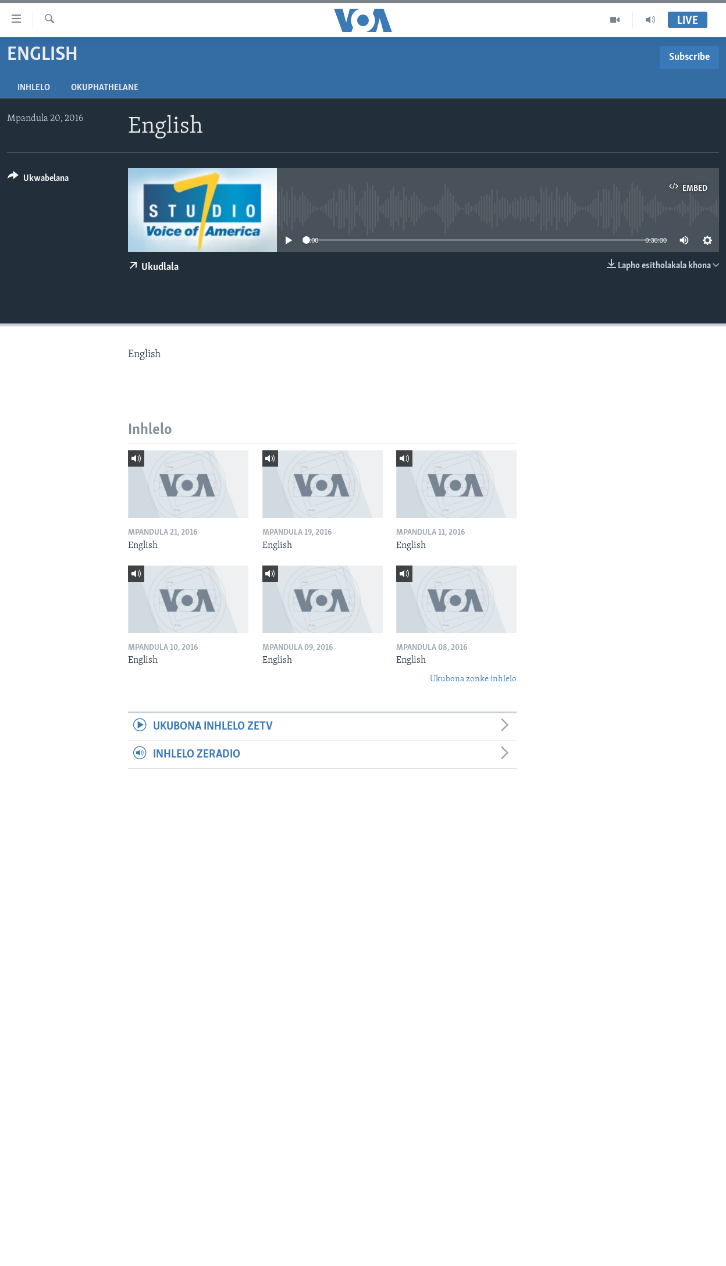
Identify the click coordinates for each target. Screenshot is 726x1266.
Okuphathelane (104, 88)
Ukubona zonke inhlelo (473, 679)
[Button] (38, 180)
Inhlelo (33, 88)
